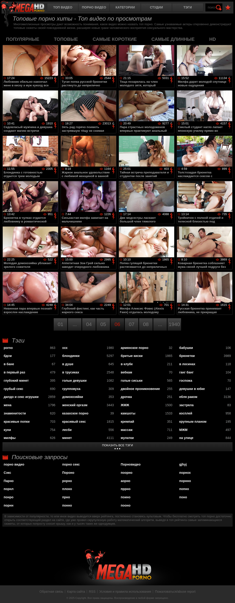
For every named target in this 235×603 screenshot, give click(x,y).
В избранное (228, 8)
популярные (22, 39)
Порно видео (94, 7)
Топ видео (62, 7)
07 (131, 324)
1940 (174, 324)
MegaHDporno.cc (26, 8)
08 (145, 324)
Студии (156, 7)
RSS (92, 591)
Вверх (228, 594)
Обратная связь (51, 591)
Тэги (187, 7)
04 (89, 324)
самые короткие (115, 39)
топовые (66, 39)
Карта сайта (76, 591)
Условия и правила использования (125, 591)
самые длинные (173, 39)
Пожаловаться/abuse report (175, 591)
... (75, 324)
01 (60, 324)
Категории (125, 7)
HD (212, 39)
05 (103, 324)
